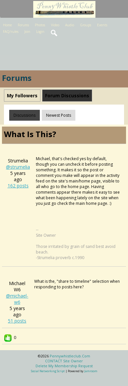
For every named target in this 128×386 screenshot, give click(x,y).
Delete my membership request (64, 365)
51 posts (17, 321)
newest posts (58, 115)
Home (7, 25)
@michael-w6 (17, 299)
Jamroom (90, 371)
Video (55, 25)
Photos (40, 25)
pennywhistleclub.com (70, 355)
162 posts (18, 185)
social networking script (48, 371)
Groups (85, 25)
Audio (69, 25)
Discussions (24, 115)
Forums (23, 25)
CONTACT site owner (64, 360)
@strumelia (18, 167)
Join (27, 31)
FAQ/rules (10, 31)
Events (102, 25)
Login (40, 31)
